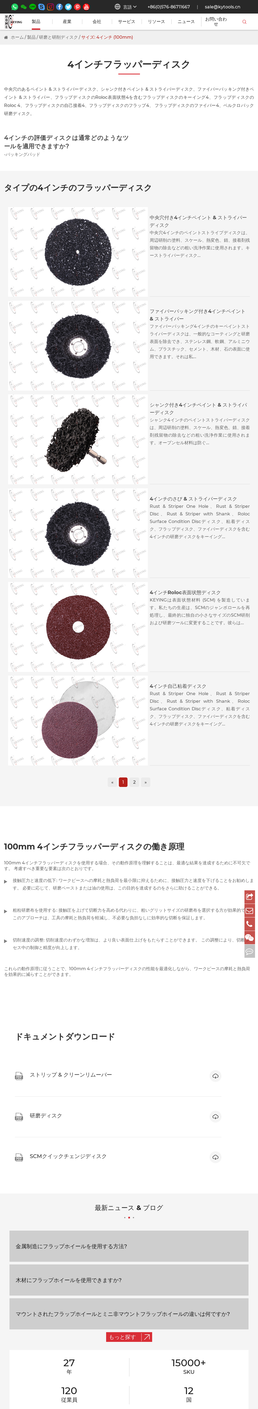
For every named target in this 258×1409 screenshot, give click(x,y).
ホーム (17, 37)
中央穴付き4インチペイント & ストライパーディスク (145, 218)
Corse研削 (14, 1346)
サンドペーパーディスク (28, 1314)
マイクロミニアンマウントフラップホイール (47, 1238)
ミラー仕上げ (17, 1368)
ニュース (186, 21)
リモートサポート (172, 1260)
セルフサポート (170, 1249)
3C (114, 1260)
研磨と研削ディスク (58, 37)
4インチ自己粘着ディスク (115, 472)
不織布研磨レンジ (21, 1249)
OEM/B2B (165, 1271)
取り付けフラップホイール (30, 1227)
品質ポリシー (168, 1292)
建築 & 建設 (123, 1249)
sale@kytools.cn (222, 6)
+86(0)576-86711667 (169, 6)
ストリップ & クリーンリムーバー (37, 1281)
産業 (67, 21)
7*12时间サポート (172, 1238)
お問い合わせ (216, 22)
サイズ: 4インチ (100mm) (107, 37)
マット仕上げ (17, 1357)
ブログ (216, 1292)
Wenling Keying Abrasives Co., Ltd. (61, 1394)
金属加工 (120, 1238)
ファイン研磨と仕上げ (25, 1336)
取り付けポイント (21, 1260)
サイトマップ (192, 1394)
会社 (97, 21)
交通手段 (120, 1227)
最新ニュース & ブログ (129, 956)
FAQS (216, 1271)
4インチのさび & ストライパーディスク (130, 370)
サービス (126, 21)
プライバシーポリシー (232, 1394)
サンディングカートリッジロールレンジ (43, 1271)
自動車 (118, 1271)
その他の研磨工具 (21, 1325)
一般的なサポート (172, 1227)
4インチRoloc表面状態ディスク (122, 421)
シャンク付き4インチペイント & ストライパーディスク (147, 319)
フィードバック (170, 1281)
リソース (156, 21)
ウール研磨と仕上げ (23, 1292)
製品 (36, 21)
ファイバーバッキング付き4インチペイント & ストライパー (152, 269)
